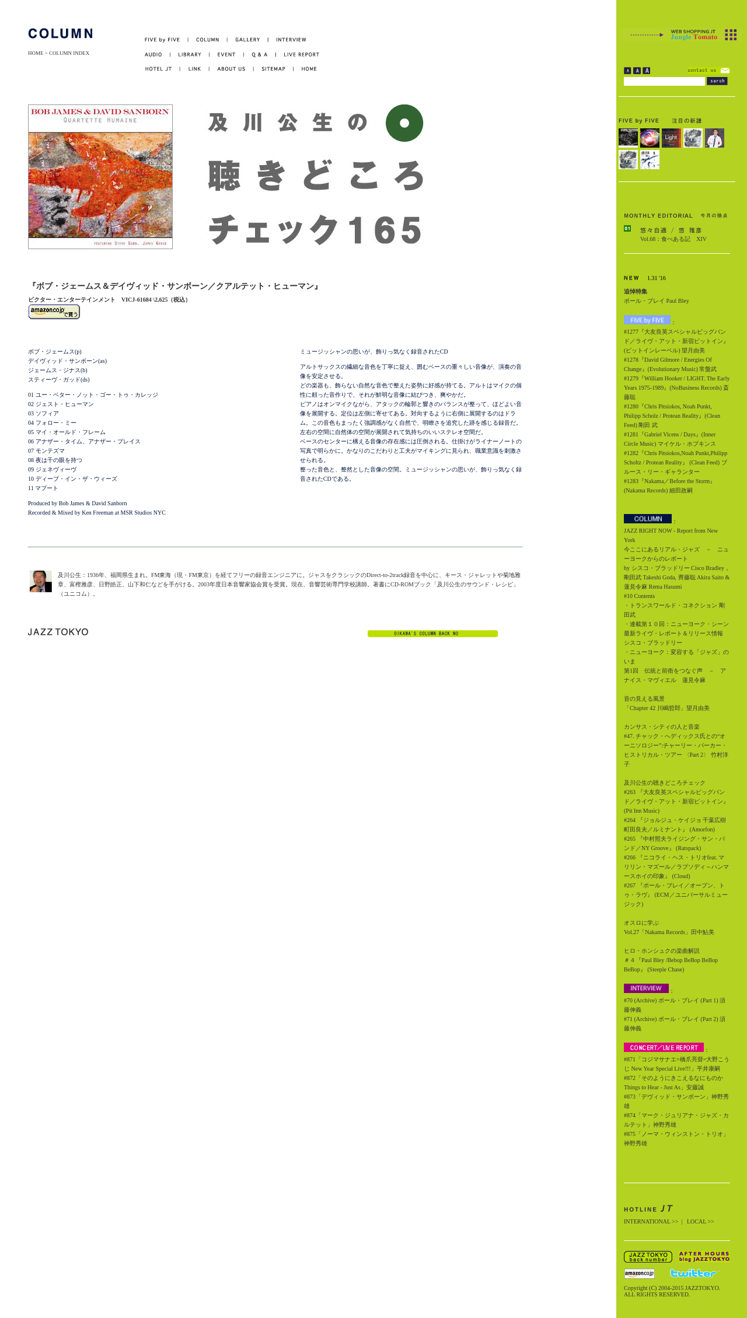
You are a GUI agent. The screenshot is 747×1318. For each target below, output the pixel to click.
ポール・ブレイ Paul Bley (656, 301)
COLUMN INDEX (69, 53)
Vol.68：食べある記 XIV (673, 239)
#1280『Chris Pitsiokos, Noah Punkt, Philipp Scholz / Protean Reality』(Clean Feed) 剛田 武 (672, 415)
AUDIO (157, 54)
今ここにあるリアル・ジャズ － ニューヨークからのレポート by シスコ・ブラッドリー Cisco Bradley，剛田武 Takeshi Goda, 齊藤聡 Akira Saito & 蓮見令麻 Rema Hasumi (677, 568)
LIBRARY (190, 54)
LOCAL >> (700, 1221)
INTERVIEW (287, 40)
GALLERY (248, 40)
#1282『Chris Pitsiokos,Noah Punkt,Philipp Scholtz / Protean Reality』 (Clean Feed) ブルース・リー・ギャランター (675, 462)
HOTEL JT (162, 69)
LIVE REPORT (298, 54)
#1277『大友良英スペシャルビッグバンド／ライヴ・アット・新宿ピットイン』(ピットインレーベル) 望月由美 (676, 341)
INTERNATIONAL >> (651, 1221)
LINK (195, 69)
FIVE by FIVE (167, 40)
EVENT (227, 54)
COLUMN (208, 40)
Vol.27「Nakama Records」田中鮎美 (669, 932)
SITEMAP (274, 69)
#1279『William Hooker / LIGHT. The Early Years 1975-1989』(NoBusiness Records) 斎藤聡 (676, 387)
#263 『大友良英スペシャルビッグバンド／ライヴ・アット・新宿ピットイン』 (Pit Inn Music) (676, 801)
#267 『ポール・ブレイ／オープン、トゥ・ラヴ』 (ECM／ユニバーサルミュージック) (676, 894)
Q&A (260, 54)
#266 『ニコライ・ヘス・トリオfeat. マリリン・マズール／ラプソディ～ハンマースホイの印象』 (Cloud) (676, 866)
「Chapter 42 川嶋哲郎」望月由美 (667, 708)
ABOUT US (232, 69)
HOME (36, 53)
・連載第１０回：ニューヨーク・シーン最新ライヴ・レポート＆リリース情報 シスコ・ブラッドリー (676, 633)
